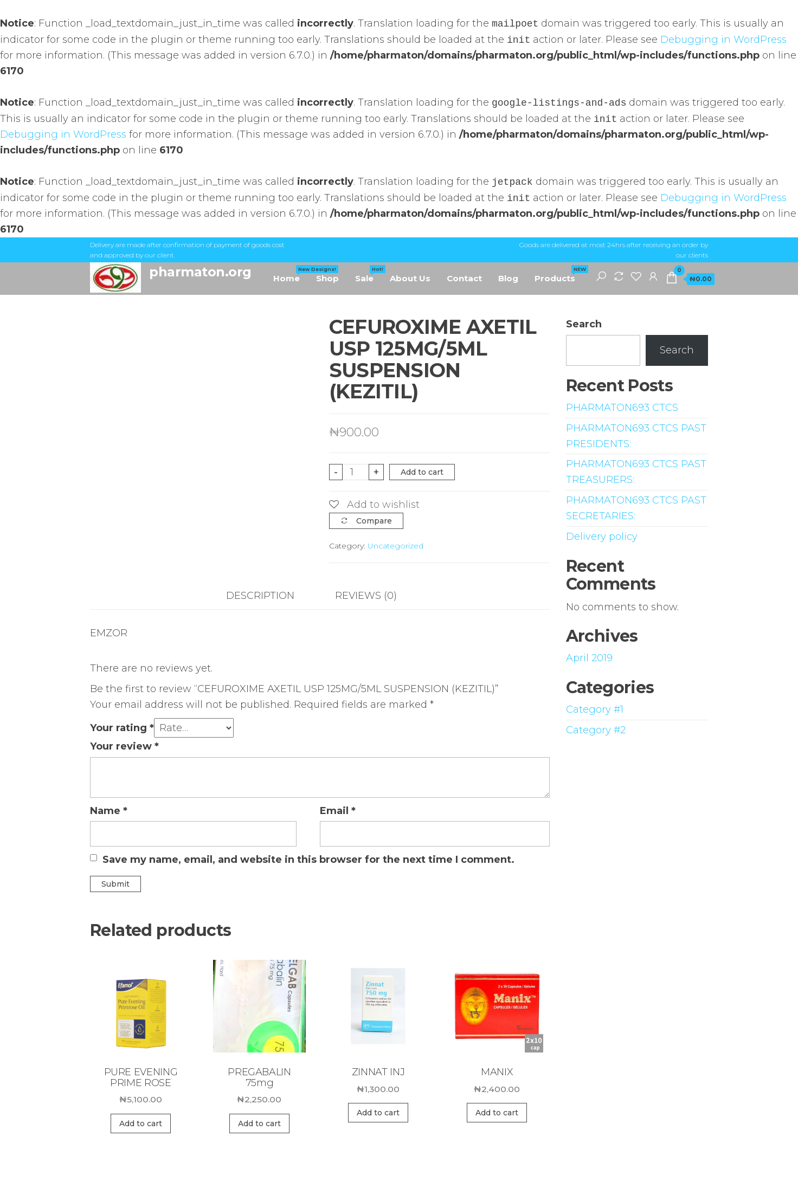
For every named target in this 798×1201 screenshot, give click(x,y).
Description (260, 596)
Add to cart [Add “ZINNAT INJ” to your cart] (378, 1113)
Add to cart (422, 472)
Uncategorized (395, 546)
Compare (374, 521)
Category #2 (596, 730)
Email (338, 811)
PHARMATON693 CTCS (622, 408)
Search (584, 324)
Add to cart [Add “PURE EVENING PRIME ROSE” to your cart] (140, 1123)
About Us (410, 278)
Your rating (122, 728)
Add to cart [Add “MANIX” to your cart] (496, 1113)
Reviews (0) (366, 596)
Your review (124, 746)
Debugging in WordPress (723, 40)
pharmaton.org (200, 272)
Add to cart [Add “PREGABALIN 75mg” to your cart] (259, 1123)
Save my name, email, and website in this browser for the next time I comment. (308, 860)
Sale (368, 274)
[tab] (268, 596)
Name (108, 811)
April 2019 (589, 658)
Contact (464, 278)
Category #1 (594, 709)
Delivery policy (602, 537)
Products (559, 274)
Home (290, 274)
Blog (508, 278)
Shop (327, 278)
